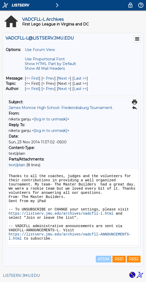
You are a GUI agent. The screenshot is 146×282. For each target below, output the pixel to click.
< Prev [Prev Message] (48, 78)
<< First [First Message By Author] (32, 88)
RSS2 (133, 259)
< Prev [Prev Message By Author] (48, 88)
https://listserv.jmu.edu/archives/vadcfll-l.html (61, 213)
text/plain (17, 165)
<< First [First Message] (32, 78)
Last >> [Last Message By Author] (80, 88)
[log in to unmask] (50, 119)
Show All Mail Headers (45, 68)
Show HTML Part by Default (50, 63)
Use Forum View (40, 49)
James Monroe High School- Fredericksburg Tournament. (61, 107)
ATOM (103, 259)
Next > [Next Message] (64, 78)
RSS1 (119, 259)
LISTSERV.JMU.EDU (21, 275)
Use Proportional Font (45, 59)
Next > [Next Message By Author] (64, 88)
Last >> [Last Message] (80, 78)
